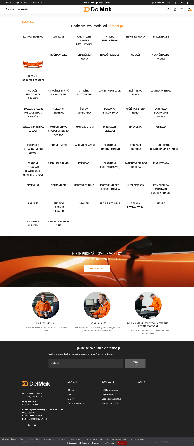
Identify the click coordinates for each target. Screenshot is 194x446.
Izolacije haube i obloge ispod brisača (33, 112)
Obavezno (73, 443)
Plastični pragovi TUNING (110, 147)
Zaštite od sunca (135, 92)
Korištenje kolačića (110, 403)
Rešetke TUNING (84, 185)
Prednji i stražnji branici (33, 78)
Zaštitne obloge (110, 90)
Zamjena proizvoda (38, 2)
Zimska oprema (161, 90)
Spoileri (84, 203)
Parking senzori (84, 145)
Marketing (98, 443)
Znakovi (58, 36)
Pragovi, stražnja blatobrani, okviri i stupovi (33, 169)
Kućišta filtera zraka (135, 110)
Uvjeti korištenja (109, 394)
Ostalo (161, 126)
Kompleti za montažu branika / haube (161, 189)
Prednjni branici (58, 163)
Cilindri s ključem (33, 223)
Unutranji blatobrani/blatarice (164, 147)
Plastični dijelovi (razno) (109, 165)
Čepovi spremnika (84, 110)
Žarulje (33, 203)
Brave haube (161, 36)
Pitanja (16, 2)
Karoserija (23, 9)
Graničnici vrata (84, 56)
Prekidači (84, 163)
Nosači (135, 54)
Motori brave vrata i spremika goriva (58, 130)
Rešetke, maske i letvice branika (109, 187)
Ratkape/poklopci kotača (136, 165)
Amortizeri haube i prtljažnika (84, 40)
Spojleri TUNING (109, 203)
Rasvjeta (135, 126)
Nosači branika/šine (58, 223)
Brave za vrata (135, 36)
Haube (161, 203)
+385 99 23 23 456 (161, 2)
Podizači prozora (135, 147)
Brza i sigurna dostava (111, 399)
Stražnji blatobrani (84, 92)
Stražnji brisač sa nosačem (58, 92)
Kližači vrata (135, 185)
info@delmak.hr (29, 402)
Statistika (85, 443)
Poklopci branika (58, 110)
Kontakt (24, 2)
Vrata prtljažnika (110, 38)
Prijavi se (135, 363)
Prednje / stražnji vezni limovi (33, 149)
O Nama (7, 2)
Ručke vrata (161, 163)
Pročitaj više (109, 443)
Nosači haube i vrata (161, 56)
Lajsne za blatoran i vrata (161, 112)
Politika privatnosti (110, 390)
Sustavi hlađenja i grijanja (58, 207)
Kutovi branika (33, 36)
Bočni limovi (59, 145)
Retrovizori (58, 185)
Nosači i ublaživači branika (33, 94)
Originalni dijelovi (110, 128)
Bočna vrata (58, 54)
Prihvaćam (122, 443)
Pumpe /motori (84, 126)
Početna (10, 9)
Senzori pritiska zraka (33, 128)
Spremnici (33, 185)
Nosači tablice (109, 54)
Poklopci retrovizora (110, 110)
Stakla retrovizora (135, 205)
